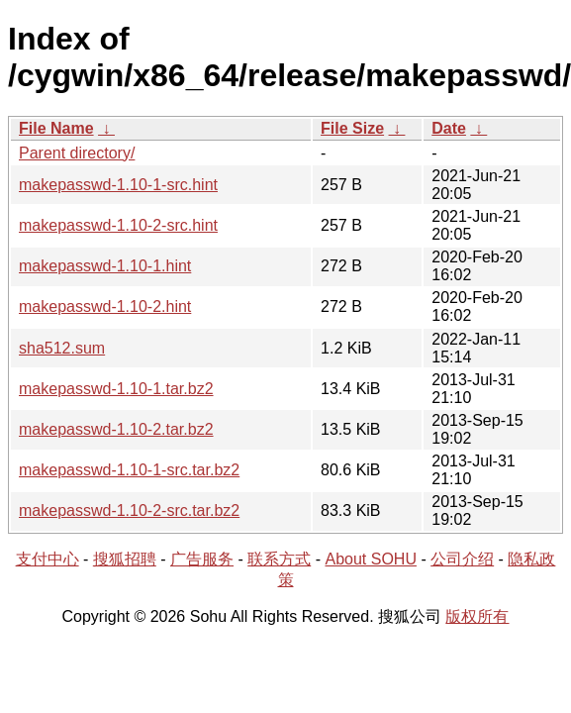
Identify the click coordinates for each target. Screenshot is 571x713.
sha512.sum (62, 348)
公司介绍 (462, 559)
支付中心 (47, 559)
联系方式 (279, 559)
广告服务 (202, 559)
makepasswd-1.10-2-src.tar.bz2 (129, 510)
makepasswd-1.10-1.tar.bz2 (116, 388)
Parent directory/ (77, 153)
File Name (56, 128)
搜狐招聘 (124, 559)
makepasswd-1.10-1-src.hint (118, 184)
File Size (352, 128)
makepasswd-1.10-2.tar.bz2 (116, 429)
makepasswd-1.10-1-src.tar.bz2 (129, 469)
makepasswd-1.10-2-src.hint (118, 225)
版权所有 (477, 616)
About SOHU (370, 559)
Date (448, 128)
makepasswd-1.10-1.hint (105, 265)
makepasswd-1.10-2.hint (105, 306)
